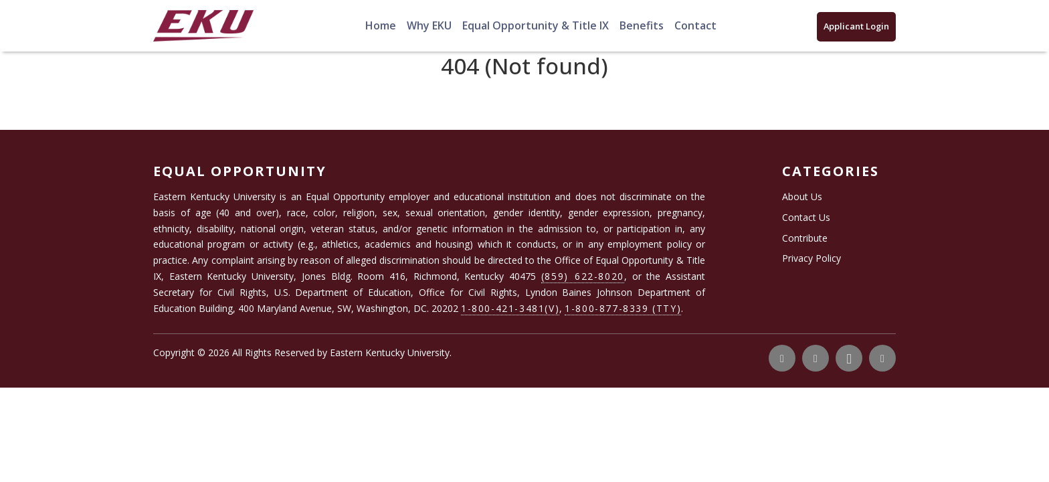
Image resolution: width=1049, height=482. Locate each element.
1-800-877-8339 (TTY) (623, 308)
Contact (695, 25)
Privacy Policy (811, 258)
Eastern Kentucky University (390, 352)
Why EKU (429, 25)
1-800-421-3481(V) (510, 308)
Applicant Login (856, 26)
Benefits (641, 25)
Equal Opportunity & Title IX (535, 25)
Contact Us (806, 217)
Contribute (805, 238)
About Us (802, 196)
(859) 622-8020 (582, 276)
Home (380, 25)
